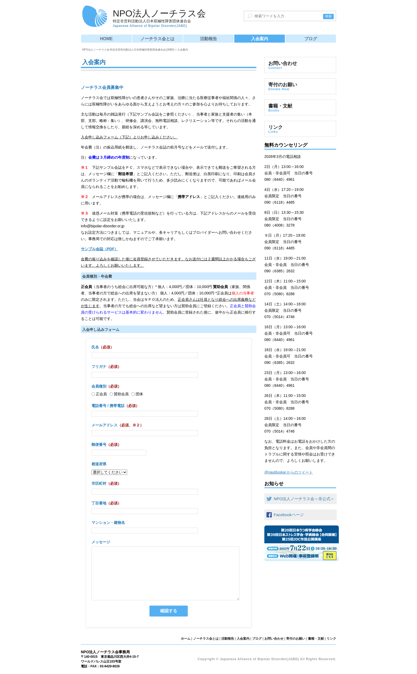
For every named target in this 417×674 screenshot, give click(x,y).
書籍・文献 (300, 107)
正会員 (99, 394)
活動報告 (208, 38)
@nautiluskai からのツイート (288, 472)
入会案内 (259, 38)
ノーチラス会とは (157, 38)
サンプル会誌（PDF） (99, 249)
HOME (106, 38)
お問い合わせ (300, 65)
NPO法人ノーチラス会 (159, 18)
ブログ (310, 38)
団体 (137, 394)
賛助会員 (119, 394)
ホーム (185, 638)
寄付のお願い (300, 86)
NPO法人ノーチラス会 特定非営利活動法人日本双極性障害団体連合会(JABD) (128, 49)
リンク (300, 129)
